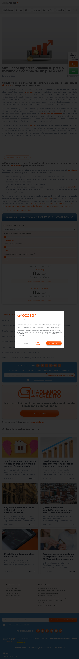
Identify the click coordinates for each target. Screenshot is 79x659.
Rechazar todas (37, 343)
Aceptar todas (54, 343)
